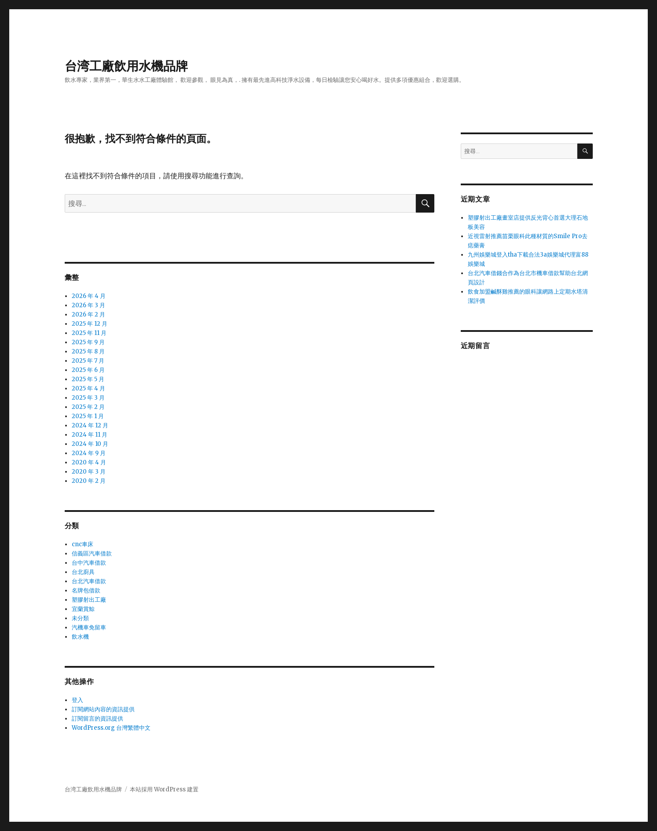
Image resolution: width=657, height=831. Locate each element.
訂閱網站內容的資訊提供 (103, 709)
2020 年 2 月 (89, 481)
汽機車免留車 (89, 627)
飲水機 (80, 636)
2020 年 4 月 (89, 462)
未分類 (80, 618)
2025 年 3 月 (88, 397)
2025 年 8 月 (88, 351)
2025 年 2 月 (88, 407)
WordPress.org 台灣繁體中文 (111, 728)
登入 (77, 700)
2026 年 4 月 (89, 296)
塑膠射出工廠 (89, 599)
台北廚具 (83, 572)
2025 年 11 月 (89, 333)
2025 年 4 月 (88, 388)
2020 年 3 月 (89, 471)
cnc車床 (82, 544)
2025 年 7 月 (88, 360)
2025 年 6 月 (88, 370)
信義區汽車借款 (92, 553)
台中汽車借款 (89, 562)
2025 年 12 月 (89, 323)
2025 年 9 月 (88, 342)
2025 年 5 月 (88, 379)
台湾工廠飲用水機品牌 (126, 66)
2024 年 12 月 (90, 425)
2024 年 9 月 (89, 453)
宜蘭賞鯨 (83, 609)
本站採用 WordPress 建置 (164, 789)
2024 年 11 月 (89, 434)
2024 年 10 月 (90, 444)
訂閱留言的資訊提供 (97, 718)
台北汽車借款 (89, 581)
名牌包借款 (86, 590)
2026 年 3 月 (88, 305)
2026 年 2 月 (88, 314)
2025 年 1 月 (88, 416)
